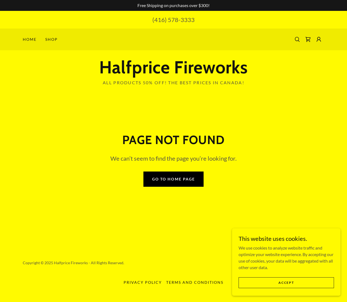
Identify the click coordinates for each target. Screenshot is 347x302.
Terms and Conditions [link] (194, 282)
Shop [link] (51, 39)
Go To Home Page (173, 179)
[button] (318, 39)
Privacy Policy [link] (143, 282)
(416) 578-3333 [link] (173, 19)
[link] (308, 39)
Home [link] (30, 39)
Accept (286, 283)
